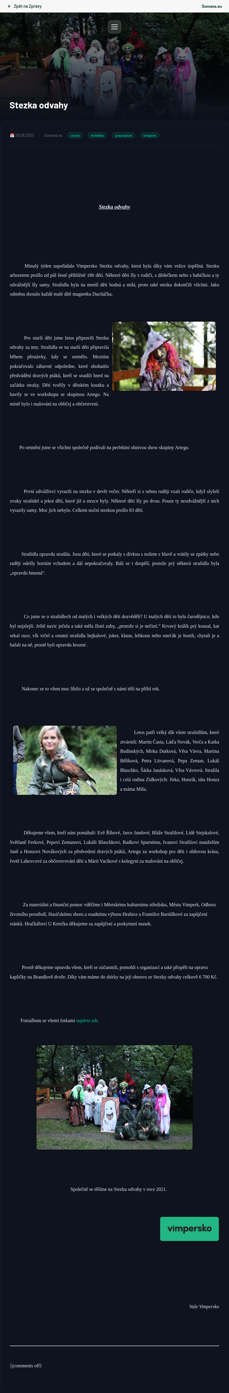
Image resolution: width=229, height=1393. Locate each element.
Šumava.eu (212, 6)
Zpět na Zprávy (24, 6)
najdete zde (87, 1020)
